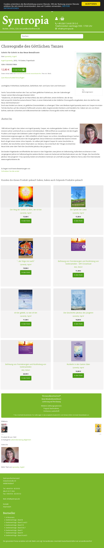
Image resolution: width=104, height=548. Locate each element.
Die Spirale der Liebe (78, 209)
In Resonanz (10, 517)
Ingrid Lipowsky (7, 60)
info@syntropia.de (65, 28)
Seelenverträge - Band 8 (14, 520)
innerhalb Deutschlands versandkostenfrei (28, 73)
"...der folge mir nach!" (26, 261)
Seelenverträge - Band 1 (14, 530)
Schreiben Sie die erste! (10, 171)
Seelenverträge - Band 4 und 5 (16, 535)
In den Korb (19, 70)
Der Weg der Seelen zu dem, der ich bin (26, 209)
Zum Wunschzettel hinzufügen (12, 78)
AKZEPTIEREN (91, 4)
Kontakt (5, 504)
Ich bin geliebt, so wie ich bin (25, 313)
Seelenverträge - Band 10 (15, 525)
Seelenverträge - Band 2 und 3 (16, 522)
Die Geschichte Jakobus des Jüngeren (78, 313)
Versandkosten (48, 541)
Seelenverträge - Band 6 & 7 (16, 528)
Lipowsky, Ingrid (11, 56)
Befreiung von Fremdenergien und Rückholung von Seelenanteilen (25, 365)
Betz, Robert (78, 267)
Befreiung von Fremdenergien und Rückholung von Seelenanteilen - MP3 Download (78, 262)
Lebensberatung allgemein (21, 440)
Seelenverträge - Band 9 (14, 533)
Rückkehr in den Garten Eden (78, 364)
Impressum (7, 507)
